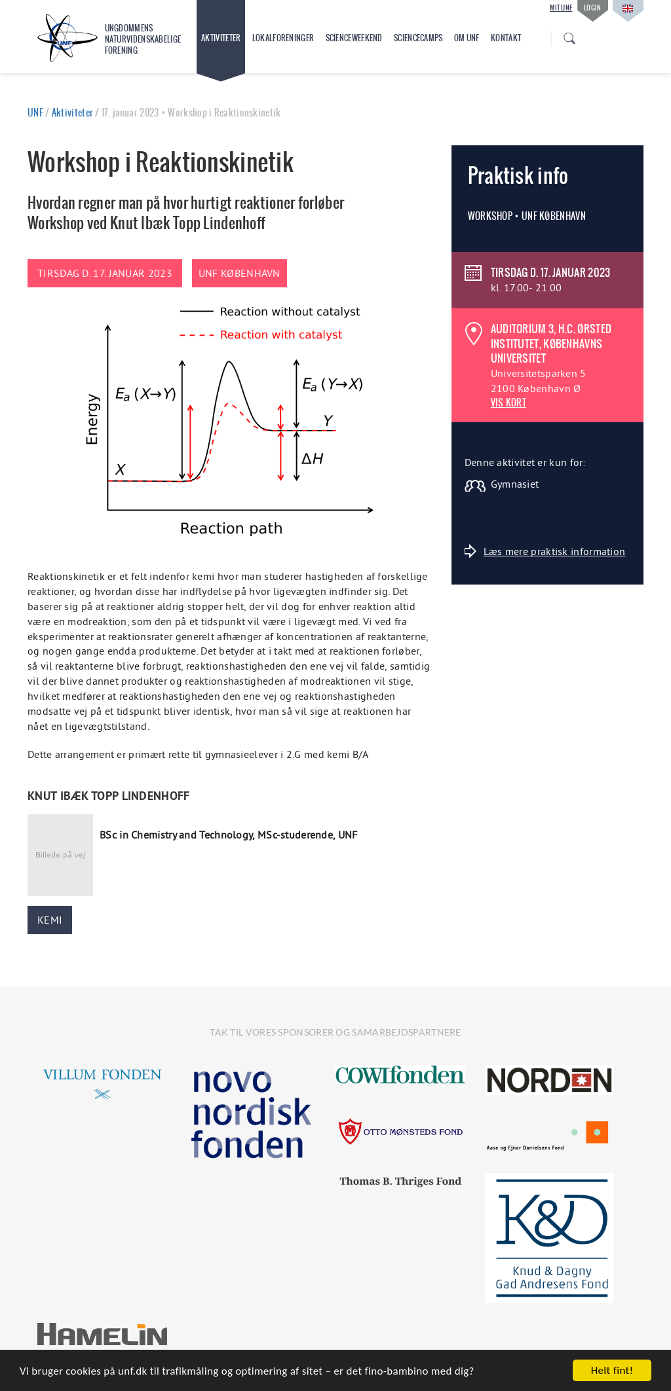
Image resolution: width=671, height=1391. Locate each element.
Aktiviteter (220, 38)
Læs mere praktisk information (545, 551)
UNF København (239, 273)
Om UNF (467, 38)
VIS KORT (508, 402)
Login (593, 7)
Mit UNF (561, 7)
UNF (35, 112)
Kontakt (506, 38)
